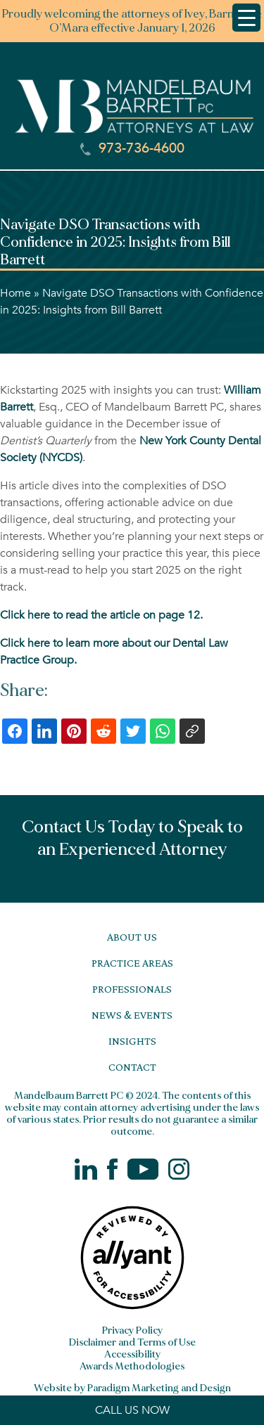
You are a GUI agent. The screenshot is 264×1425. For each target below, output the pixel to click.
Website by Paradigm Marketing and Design (132, 1388)
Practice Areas (132, 963)
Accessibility (132, 1354)
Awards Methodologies (132, 1366)
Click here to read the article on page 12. (101, 615)
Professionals (132, 989)
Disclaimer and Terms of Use (132, 1342)
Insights (132, 1041)
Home (15, 293)
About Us (132, 937)
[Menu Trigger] (246, 18)
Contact (132, 1067)
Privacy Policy (132, 1330)
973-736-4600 (132, 148)
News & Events (132, 1015)
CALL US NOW (132, 1410)
